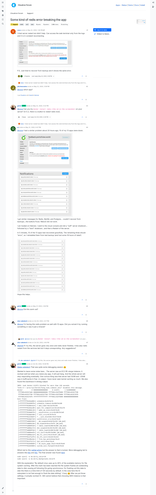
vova (19, 30)
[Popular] (3, 15)
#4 (87, 127)
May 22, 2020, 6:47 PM (33, 127)
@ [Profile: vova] (20, 90)
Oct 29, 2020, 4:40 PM (41, 342)
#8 (87, 364)
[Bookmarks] (3, 19)
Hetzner (36, 95)
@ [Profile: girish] (20, 346)
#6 (87, 321)
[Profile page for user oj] (13, 128)
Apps (118, 5)
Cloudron (23, 95)
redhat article (36, 450)
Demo (130, 5)
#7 (87, 342)
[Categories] (3, 2)
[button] (3, 488)
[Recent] (3, 7)
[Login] (153, 2)
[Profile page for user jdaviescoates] (13, 87)
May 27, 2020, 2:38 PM (40, 306)
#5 (87, 306)
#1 (87, 30)
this (29, 453)
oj (18, 127)
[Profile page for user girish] (13, 107)
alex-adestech (22, 321)
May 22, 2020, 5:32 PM (41, 106)
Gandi (31, 95)
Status (124, 5)
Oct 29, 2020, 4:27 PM (41, 321)
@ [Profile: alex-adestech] (23, 367)
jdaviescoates (22, 86)
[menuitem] (153, 2)
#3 (87, 106)
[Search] (3, 24)
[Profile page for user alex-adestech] (13, 322)
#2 (87, 86)
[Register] (153, 7)
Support (14, 24)
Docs (137, 5)
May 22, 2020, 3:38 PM (41, 86)
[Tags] (3, 11)
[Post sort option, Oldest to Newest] (102, 34)
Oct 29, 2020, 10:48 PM (41, 364)
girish (19, 106)
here (63, 453)
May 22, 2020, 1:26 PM (35, 30)
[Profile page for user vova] (13, 31)
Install (142, 5)
